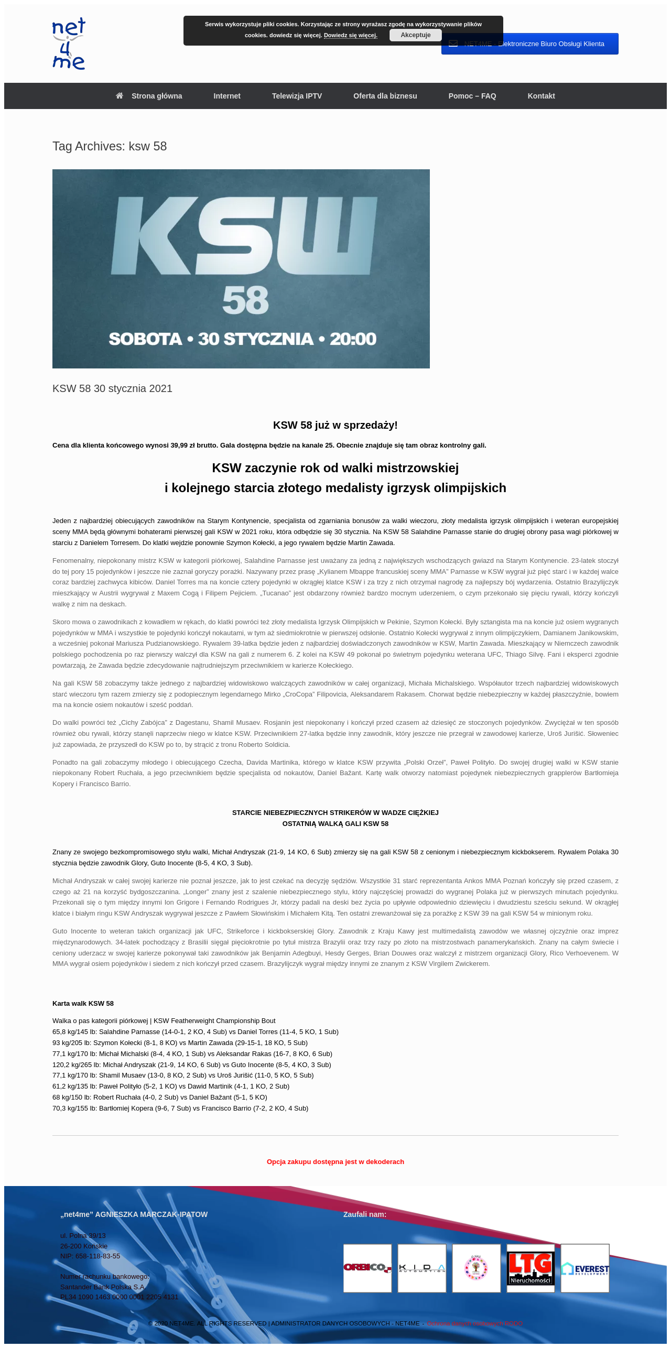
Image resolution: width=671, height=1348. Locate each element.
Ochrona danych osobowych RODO (475, 1323)
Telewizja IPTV (297, 96)
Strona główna (149, 96)
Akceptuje (415, 35)
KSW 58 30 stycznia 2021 (112, 388)
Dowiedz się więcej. (350, 35)
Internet (227, 96)
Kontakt (541, 96)
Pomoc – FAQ (472, 96)
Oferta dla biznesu (385, 96)
